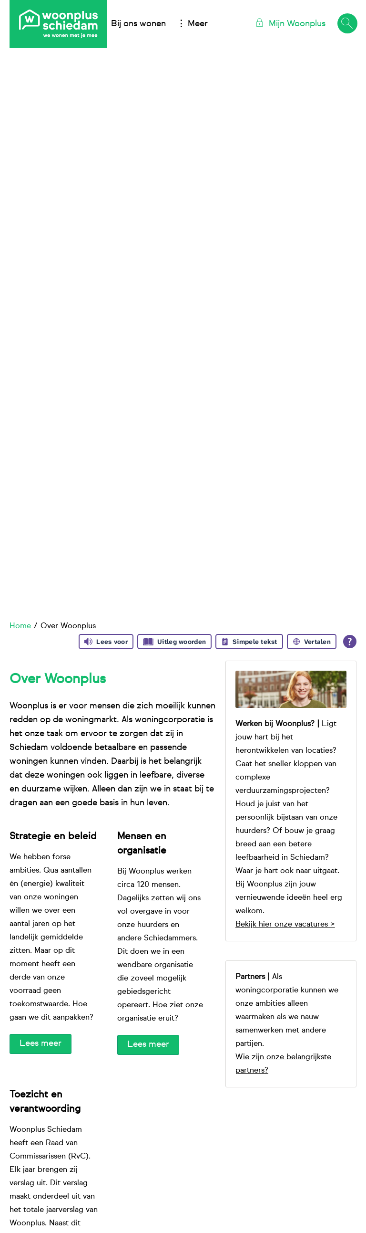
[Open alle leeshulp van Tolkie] (349, 641)
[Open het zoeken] (346, 24)
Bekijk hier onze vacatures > (285, 924)
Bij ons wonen (138, 24)
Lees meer (40, 1043)
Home (20, 626)
